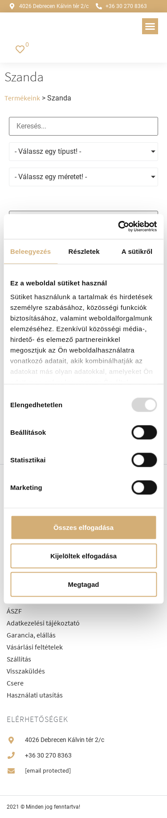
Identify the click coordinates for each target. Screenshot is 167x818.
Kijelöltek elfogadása (83, 555)
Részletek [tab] (84, 251)
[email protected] (48, 770)
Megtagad (83, 584)
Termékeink (22, 97)
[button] (150, 26)
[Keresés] (83, 126)
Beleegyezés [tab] (30, 251)
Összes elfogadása (83, 527)
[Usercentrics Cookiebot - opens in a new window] (119, 227)
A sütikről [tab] (137, 251)
